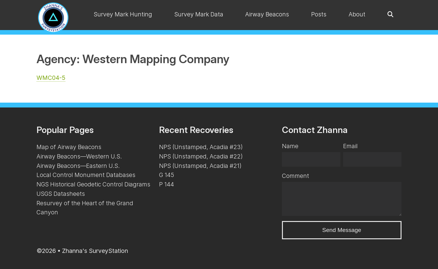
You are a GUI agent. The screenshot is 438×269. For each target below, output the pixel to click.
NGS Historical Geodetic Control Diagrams (93, 184)
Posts (318, 14)
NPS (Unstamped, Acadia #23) (201, 147)
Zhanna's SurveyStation (95, 250)
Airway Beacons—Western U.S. (79, 156)
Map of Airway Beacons (68, 147)
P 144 (166, 184)
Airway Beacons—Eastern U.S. (78, 165)
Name (290, 146)
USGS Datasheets (60, 193)
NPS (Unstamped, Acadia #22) (201, 156)
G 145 (166, 175)
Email (350, 146)
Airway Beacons (267, 14)
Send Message (341, 230)
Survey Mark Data (198, 14)
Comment (295, 175)
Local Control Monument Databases (85, 175)
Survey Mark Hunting (123, 14)
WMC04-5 (50, 77)
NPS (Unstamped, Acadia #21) (200, 165)
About (357, 14)
